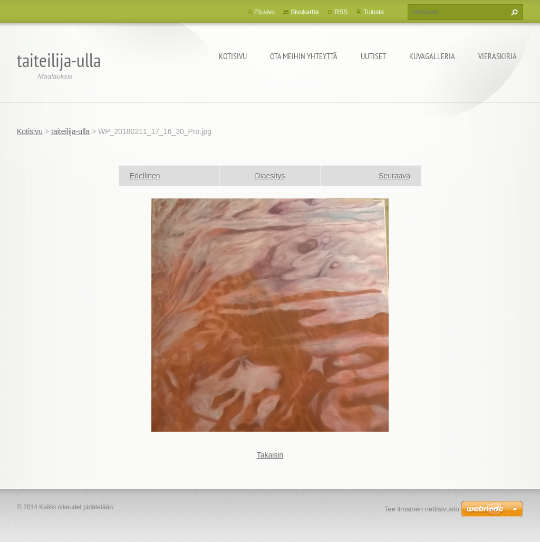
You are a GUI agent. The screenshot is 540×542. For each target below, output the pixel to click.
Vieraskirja (497, 56)
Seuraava (394, 176)
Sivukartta (305, 12)
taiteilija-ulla (70, 131)
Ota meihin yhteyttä (304, 56)
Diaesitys (270, 176)
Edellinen (145, 176)
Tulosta (373, 12)
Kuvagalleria (432, 56)
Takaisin (270, 455)
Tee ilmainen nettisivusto (421, 509)
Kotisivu (233, 56)
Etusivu (264, 12)
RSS (341, 12)
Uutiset (373, 56)
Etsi (513, 12)
